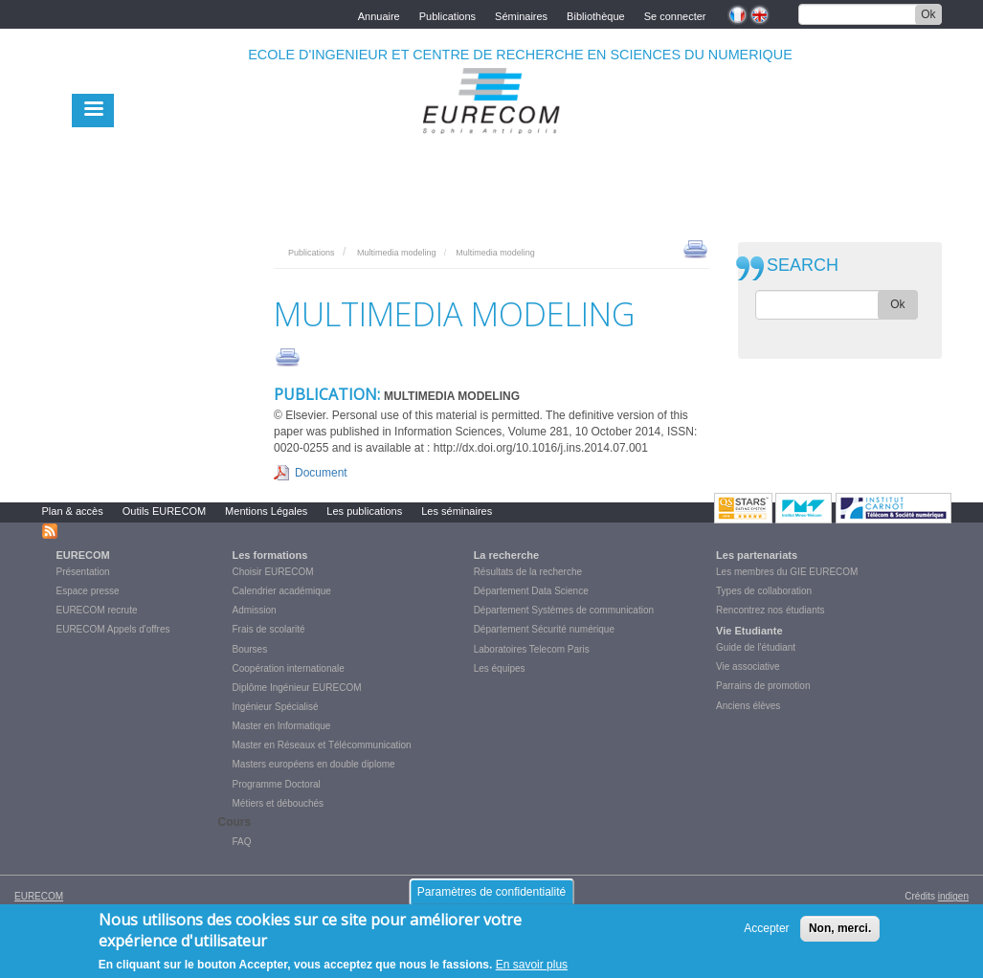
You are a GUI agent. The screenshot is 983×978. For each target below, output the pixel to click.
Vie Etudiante (749, 630)
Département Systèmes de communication (564, 610)
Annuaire (379, 15)
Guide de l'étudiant (755, 647)
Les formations (270, 555)
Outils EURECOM (164, 511)
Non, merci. (840, 929)
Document (321, 472)
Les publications (364, 511)
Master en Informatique (282, 726)
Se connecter (675, 15)
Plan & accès (72, 511)
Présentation (83, 572)
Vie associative (748, 666)
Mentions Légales (266, 511)
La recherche (506, 555)
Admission (255, 610)
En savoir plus (532, 965)
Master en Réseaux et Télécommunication (322, 745)
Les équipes (499, 668)
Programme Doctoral (277, 784)
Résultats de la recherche (528, 572)
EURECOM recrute (97, 610)
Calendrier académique (282, 591)
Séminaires (521, 15)
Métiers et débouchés (278, 803)
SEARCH (802, 265)
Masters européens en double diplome (314, 764)
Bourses (250, 649)
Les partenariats (756, 555)
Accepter (766, 929)
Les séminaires (456, 511)
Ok (928, 14)
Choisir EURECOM (273, 572)
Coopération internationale (289, 668)
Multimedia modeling (396, 252)
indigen (953, 896)
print (695, 247)
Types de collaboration (764, 591)
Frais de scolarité (269, 629)
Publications (447, 15)
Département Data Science (531, 591)
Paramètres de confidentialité (491, 893)
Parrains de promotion (763, 685)
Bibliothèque (596, 15)
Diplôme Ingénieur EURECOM (297, 687)
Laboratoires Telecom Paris (532, 649)
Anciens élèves (748, 705)
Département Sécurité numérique (544, 629)
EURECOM (83, 555)
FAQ (242, 841)
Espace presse (88, 591)
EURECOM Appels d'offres (113, 629)
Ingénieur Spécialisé (276, 706)
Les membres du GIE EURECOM (787, 572)
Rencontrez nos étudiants (770, 610)
